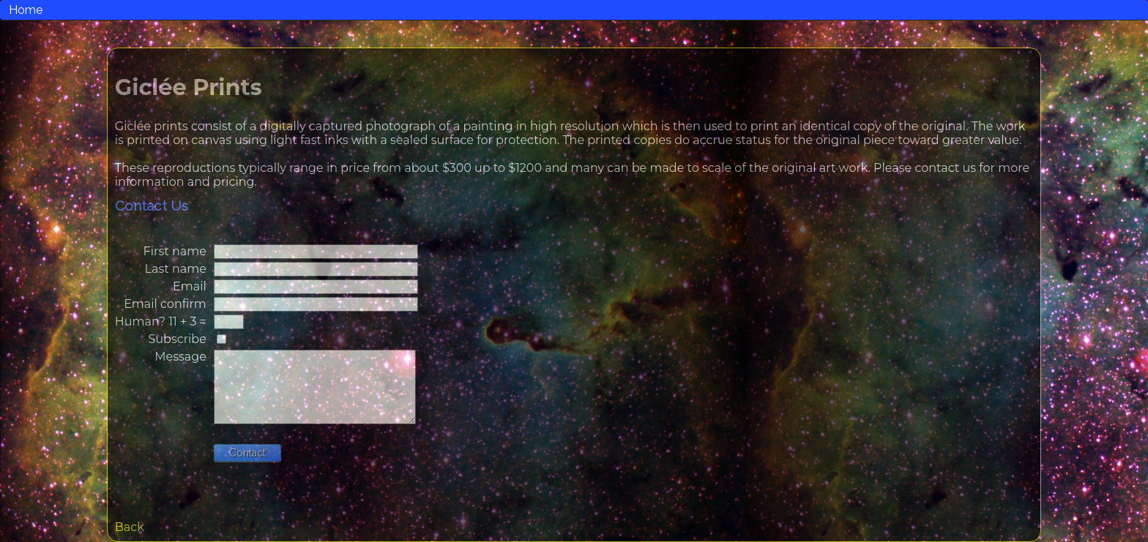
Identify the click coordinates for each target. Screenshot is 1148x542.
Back (129, 527)
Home (25, 10)
